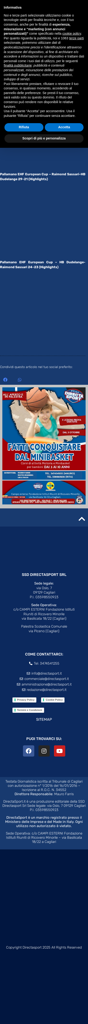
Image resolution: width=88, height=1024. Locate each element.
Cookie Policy (54, 699)
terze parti (76, 38)
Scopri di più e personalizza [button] (43, 138)
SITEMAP (44, 719)
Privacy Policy (26, 699)
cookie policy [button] (71, 33)
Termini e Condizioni (29, 710)
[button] (5, 379)
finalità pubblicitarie (18, 65)
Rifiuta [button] (24, 127)
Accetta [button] (64, 127)
